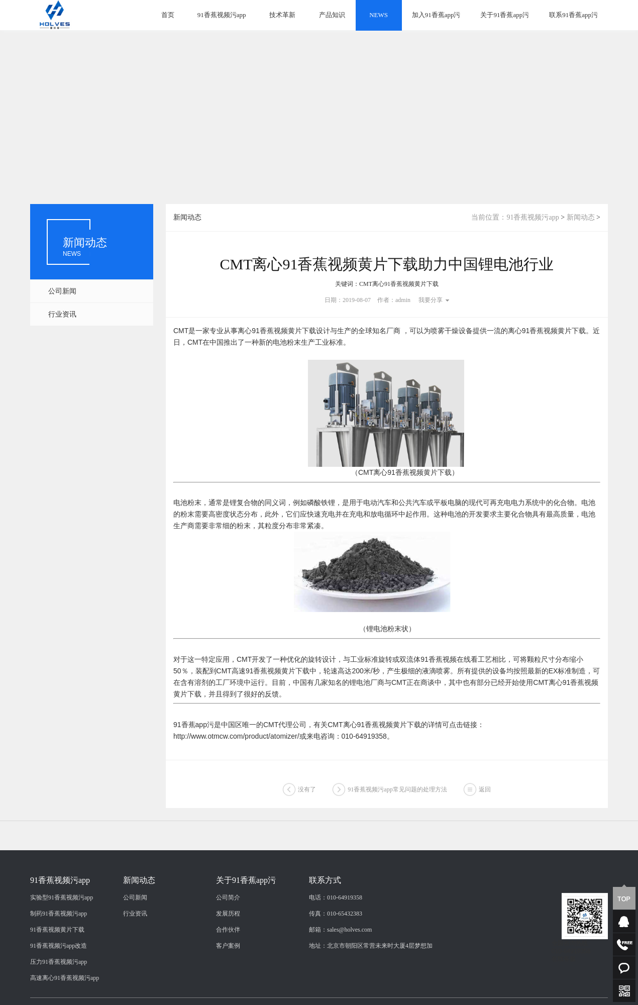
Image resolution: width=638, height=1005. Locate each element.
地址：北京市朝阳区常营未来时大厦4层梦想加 (371, 996)
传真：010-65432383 (335, 964)
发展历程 (228, 964)
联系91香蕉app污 (573, 15)
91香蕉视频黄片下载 (57, 980)
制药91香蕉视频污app (58, 964)
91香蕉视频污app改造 (58, 996)
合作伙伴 (228, 980)
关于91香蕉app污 (504, 15)
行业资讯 (62, 314)
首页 (167, 15)
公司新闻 (62, 291)
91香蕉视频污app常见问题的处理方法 (397, 794)
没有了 (307, 794)
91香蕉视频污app (221, 15)
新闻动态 (581, 217)
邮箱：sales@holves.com (340, 980)
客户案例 (228, 996)
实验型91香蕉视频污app (61, 948)
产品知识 (332, 15)
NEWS (378, 15)
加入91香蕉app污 (436, 15)
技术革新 (282, 15)
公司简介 (228, 948)
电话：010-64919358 (335, 948)
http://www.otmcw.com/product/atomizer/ (236, 736)
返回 (485, 794)
